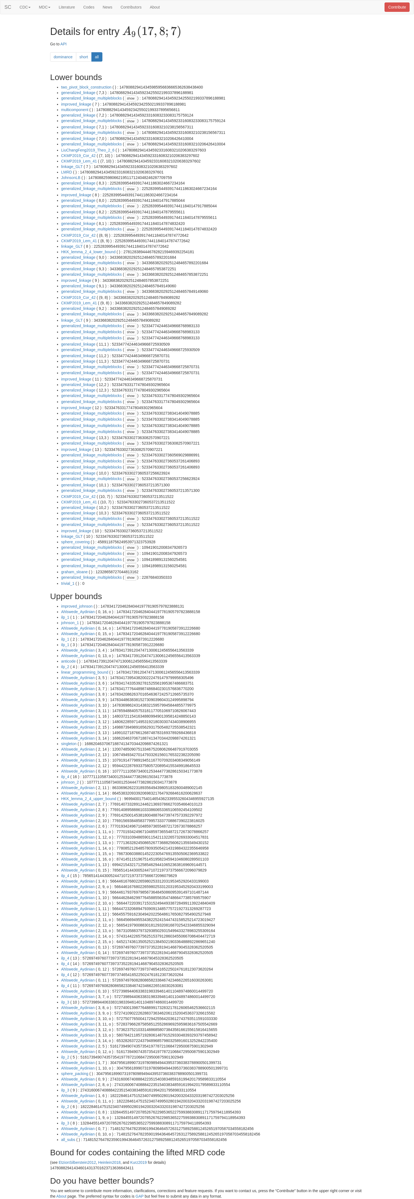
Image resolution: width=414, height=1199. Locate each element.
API (63, 44)
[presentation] (151, 31)
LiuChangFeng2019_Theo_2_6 (88, 150)
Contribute (397, 7)
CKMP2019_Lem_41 (79, 161)
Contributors (131, 7)
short (84, 57)
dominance (63, 57)
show (131, 98)
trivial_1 (67, 583)
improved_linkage (76, 104)
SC (7, 7)
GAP (139, 1196)
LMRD (66, 172)
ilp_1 (65, 617)
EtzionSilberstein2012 (77, 1162)
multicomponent (74, 110)
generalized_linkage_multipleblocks (91, 98)
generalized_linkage (78, 92)
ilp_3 (65, 1002)
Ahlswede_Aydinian (78, 612)
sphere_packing (74, 1073)
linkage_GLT (72, 166)
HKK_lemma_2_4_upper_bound (88, 798)
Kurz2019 (138, 1162)
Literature (67, 7)
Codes (88, 7)
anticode (68, 661)
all (97, 57)
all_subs (68, 1139)
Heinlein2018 (109, 1162)
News (107, 7)
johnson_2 (70, 782)
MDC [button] (44, 7)
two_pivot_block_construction (86, 87)
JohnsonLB (70, 177)
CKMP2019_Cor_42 (78, 155)
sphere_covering (75, 542)
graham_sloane (74, 572)
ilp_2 (65, 667)
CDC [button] (25, 7)
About (155, 7)
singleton (69, 744)
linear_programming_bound (84, 672)
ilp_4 (65, 776)
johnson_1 (70, 623)
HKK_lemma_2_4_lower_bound (88, 252)
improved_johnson (76, 606)
